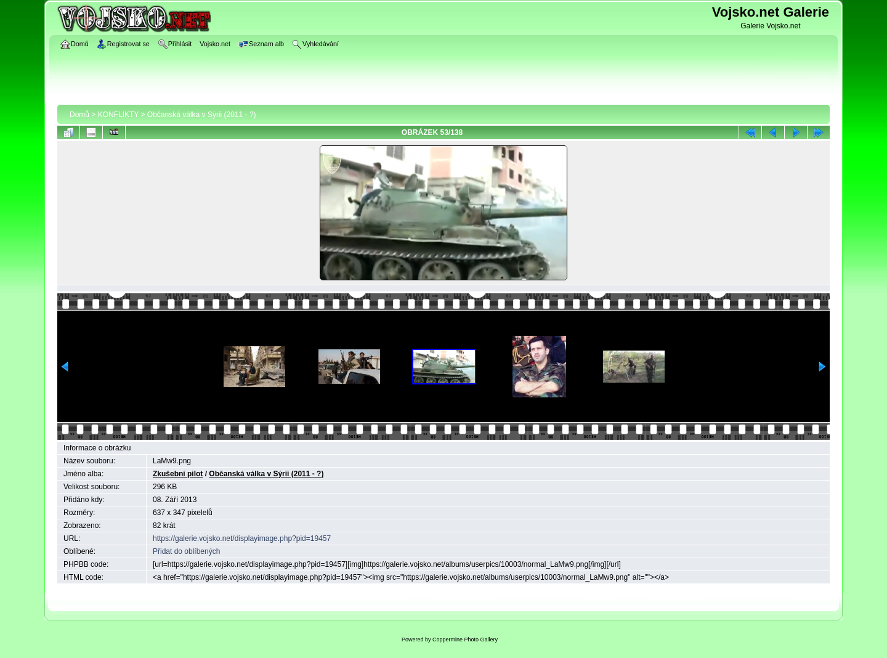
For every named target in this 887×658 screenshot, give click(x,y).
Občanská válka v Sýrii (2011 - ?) (201, 114)
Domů (79, 114)
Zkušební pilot (178, 473)
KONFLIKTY (118, 114)
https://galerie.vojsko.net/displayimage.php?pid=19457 (242, 538)
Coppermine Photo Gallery (465, 639)
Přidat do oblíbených (186, 551)
